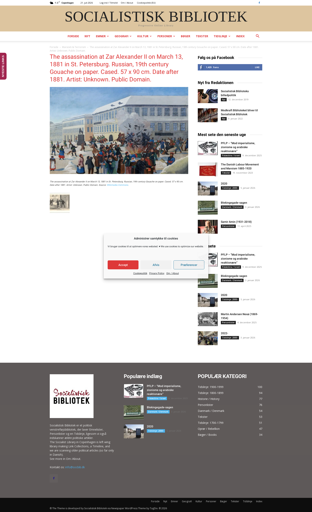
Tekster (202, 36)
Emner (102, 36)
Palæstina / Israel (231, 155)
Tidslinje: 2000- (230, 188)
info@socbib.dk (75, 467)
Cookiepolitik (140, 273)
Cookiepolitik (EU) (146, 2)
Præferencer (189, 265)
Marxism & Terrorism (74, 47)
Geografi (123, 36)
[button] (257, 36)
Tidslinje (222, 36)
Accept (123, 265)
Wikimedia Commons (117, 185)
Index (240, 36)
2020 (224, 183)
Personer (166, 36)
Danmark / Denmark (232, 207)
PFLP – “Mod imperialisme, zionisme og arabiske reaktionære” (238, 147)
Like (257, 67)
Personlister (228, 226)
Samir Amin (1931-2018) (236, 221)
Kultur (144, 36)
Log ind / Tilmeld (109, 2)
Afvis (156, 265)
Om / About (172, 273)
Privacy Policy (156, 273)
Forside (73, 36)
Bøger (185, 36)
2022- (224, 333)
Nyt (87, 36)
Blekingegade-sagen (234, 202)
